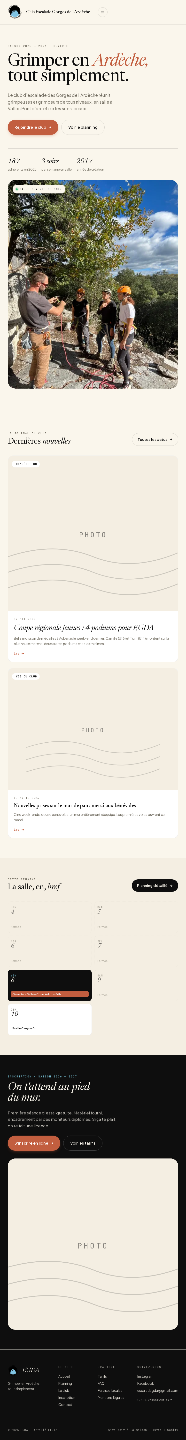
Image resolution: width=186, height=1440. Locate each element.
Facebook (145, 1383)
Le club (63, 1390)
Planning (65, 1383)
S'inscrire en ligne (34, 1143)
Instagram (145, 1376)
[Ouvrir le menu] (103, 12)
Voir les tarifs (82, 1143)
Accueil (64, 1376)
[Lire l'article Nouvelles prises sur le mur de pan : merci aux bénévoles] (93, 753)
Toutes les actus (155, 439)
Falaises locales (110, 1390)
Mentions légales (111, 1397)
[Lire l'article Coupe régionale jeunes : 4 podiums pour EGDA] (93, 559)
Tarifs (102, 1376)
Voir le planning (83, 127)
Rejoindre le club (33, 127)
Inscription (66, 1397)
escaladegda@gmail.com (157, 1390)
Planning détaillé (155, 885)
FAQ (101, 1383)
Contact (65, 1404)
